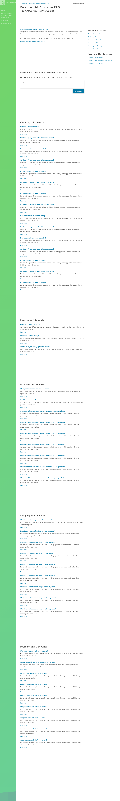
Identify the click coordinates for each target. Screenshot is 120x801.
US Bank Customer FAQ (95, 58)
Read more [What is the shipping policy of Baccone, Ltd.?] (23, 527)
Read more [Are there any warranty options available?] (23, 354)
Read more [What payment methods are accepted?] (23, 658)
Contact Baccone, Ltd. (95, 34)
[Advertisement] (52, 56)
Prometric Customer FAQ (96, 64)
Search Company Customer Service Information (6, 15)
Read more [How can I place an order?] (23, 134)
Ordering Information (95, 37)
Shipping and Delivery (95, 46)
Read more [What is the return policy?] (23, 343)
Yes (71, 784)
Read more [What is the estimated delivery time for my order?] (23, 550)
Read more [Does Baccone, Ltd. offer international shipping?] (23, 538)
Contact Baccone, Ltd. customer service (32, 41)
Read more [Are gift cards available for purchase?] (23, 681)
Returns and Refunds (94, 40)
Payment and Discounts (95, 49)
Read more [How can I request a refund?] (23, 332)
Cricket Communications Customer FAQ (100, 61)
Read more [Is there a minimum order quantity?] (23, 156)
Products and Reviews (95, 43)
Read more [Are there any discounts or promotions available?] (23, 670)
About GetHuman (6, 23)
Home (3, 11)
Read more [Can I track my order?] (23, 407)
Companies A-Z (6, 20)
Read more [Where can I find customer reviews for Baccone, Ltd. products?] (23, 419)
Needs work (77, 784)
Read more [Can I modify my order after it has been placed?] (23, 145)
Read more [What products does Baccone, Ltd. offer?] (23, 396)
